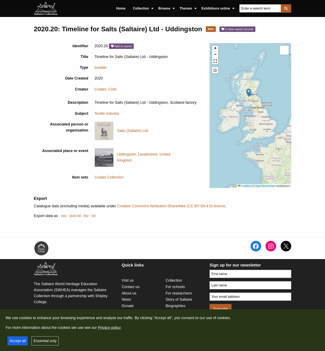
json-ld (75, 216)
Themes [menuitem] (186, 8)
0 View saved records (237, 29)
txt (94, 216)
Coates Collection (109, 177)
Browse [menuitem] (164, 8)
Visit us (128, 280)
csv (64, 216)
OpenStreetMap (265, 185)
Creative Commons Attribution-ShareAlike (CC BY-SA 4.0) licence (171, 206)
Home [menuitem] (120, 8)
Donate (128, 306)
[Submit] (286, 8)
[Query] (260, 8)
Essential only (45, 341)
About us (129, 293)
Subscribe (220, 309)
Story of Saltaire (179, 299)
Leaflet (244, 185)
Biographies (175, 306)
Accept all (18, 341)
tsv (86, 216)
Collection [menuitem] (141, 8)
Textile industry (107, 113)
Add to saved (121, 46)
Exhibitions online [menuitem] (215, 8)
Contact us (130, 287)
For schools (175, 287)
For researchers (179, 293)
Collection (174, 280)
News (126, 299)
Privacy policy (109, 328)
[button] (248, 92)
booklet (101, 67)
